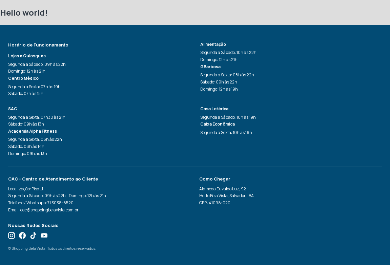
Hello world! (24, 12)
